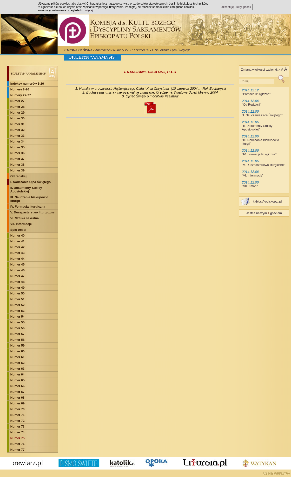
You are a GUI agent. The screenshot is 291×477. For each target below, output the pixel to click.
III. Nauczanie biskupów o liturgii (29, 199)
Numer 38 (17, 164)
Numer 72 (17, 420)
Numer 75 (17, 438)
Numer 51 (17, 299)
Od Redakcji (251, 104)
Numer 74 (17, 432)
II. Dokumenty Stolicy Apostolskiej (26, 189)
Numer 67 (17, 392)
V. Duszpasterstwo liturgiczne (32, 212)
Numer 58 (17, 339)
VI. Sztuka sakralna (24, 218)
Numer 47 (17, 276)
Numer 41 (17, 241)
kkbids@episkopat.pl (267, 201)
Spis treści (18, 230)
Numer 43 (17, 253)
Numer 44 (17, 258)
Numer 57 (17, 334)
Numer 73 (17, 426)
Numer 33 (17, 135)
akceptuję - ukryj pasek (236, 7)
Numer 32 (17, 130)
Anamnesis (103, 50)
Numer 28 (17, 107)
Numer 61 (17, 357)
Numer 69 (17, 403)
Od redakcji (18, 176)
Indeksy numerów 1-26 (27, 83)
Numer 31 (17, 124)
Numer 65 (17, 380)
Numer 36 (17, 153)
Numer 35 (17, 147)
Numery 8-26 (19, 89)
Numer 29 (17, 112)
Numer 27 (17, 101)
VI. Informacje (252, 175)
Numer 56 (17, 328)
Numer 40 (17, 235)
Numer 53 (17, 311)
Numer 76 (17, 444)
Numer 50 (17, 293)
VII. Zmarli (250, 186)
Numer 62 (17, 363)
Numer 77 (17, 449)
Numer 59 (17, 345)
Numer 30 (17, 118)
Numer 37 (17, 159)
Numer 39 (142, 50)
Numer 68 (17, 397)
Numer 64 (17, 374)
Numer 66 (17, 386)
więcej (89, 10)
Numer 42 (17, 247)
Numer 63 (17, 368)
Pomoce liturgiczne (256, 94)
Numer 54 (17, 316)
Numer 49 (17, 287)
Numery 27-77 (123, 50)
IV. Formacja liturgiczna (27, 206)
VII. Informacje (21, 224)
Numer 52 (17, 305)
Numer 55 (17, 322)
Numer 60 (17, 351)
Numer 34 (17, 141)
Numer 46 (17, 270)
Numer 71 (17, 415)
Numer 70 (17, 409)
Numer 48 (17, 282)
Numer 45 (17, 264)
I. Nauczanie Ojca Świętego (171, 50)
